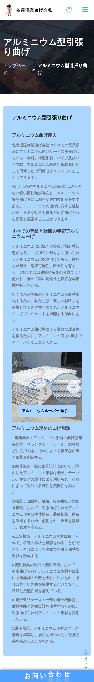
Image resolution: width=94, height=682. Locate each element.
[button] (73, 387)
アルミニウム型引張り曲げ (42, 118)
